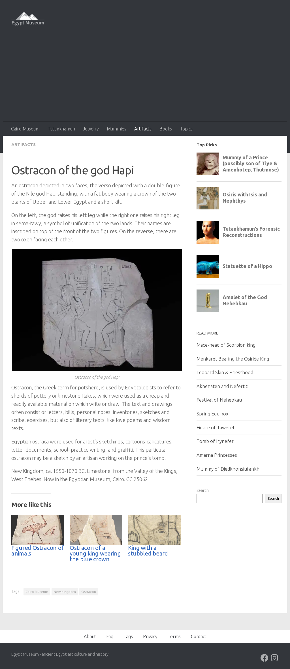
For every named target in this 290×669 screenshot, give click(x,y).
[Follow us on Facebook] (264, 658)
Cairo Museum (25, 128)
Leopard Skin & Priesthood (225, 372)
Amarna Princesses (217, 455)
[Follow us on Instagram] (275, 658)
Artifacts (143, 128)
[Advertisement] (145, 79)
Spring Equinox (212, 413)
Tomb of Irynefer (215, 441)
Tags (128, 636)
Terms (174, 636)
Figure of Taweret (216, 427)
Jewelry (91, 128)
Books (165, 128)
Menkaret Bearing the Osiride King (233, 358)
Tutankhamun (61, 128)
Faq (109, 636)
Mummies (116, 128)
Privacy (150, 636)
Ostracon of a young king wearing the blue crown (95, 553)
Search (203, 490)
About (90, 636)
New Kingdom (65, 591)
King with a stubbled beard (148, 550)
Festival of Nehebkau (219, 399)
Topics (186, 128)
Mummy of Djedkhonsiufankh (228, 468)
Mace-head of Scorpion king (226, 345)
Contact (198, 636)
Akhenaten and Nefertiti (222, 386)
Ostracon (88, 591)
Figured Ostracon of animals (37, 550)
